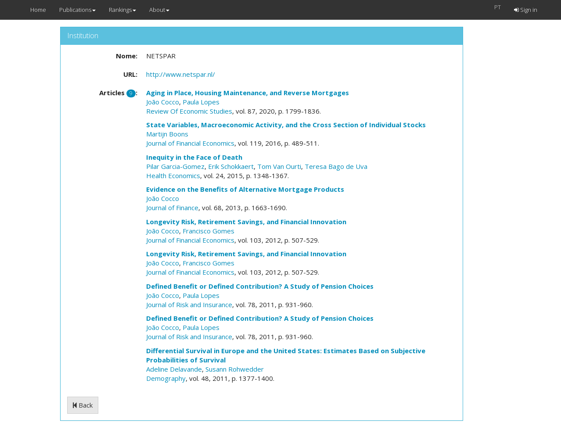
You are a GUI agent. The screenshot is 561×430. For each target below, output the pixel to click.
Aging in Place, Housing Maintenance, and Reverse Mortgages (247, 92)
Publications (77, 10)
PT (497, 7)
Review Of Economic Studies (189, 111)
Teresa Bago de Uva (336, 166)
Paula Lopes (201, 101)
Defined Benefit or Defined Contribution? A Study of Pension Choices (260, 286)
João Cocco (162, 101)
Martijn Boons (167, 133)
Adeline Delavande (174, 369)
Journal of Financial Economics (190, 143)
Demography (166, 378)
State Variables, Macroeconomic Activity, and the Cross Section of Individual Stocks (286, 124)
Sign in (525, 10)
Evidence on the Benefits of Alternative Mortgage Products (245, 189)
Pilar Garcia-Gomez (175, 166)
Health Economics (173, 175)
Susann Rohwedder (234, 369)
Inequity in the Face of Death (194, 157)
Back (83, 405)
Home (38, 10)
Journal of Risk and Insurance (189, 304)
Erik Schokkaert (231, 166)
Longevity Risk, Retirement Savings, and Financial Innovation (246, 221)
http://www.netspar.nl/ (180, 74)
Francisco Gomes (208, 230)
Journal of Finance (172, 207)
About (159, 10)
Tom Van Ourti (279, 166)
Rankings (122, 10)
